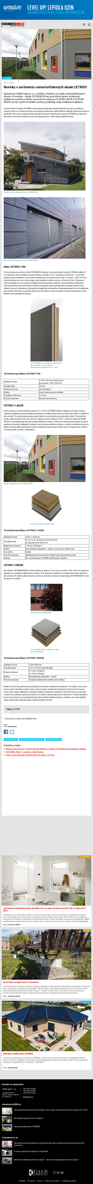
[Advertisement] (46, 786)
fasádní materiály (53, 739)
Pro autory (31, 1181)
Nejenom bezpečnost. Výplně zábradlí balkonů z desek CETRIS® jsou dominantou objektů (46, 749)
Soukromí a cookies (52, 1181)
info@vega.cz (28, 1097)
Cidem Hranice (11, 739)
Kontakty (22, 1181)
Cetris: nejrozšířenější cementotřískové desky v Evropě (30, 755)
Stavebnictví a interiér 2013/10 (32, 739)
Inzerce (39, 1181)
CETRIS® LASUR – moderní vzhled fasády (25, 752)
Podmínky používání (69, 1181)
